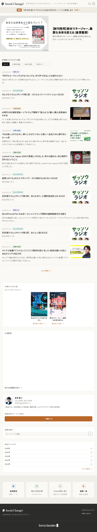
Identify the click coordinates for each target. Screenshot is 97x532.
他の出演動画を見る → (13, 387)
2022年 (7, 464)
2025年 (7, 452)
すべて (6, 64)
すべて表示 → (87, 469)
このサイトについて (88, 510)
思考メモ (39, 64)
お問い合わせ (86, 513)
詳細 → (77, 10)
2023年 (7, 460)
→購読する (48, 418)
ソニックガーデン (21, 400)
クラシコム (18, 403)
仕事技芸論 (16, 64)
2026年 (7, 448)
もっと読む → (46, 270)
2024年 (7, 456)
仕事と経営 (28, 64)
